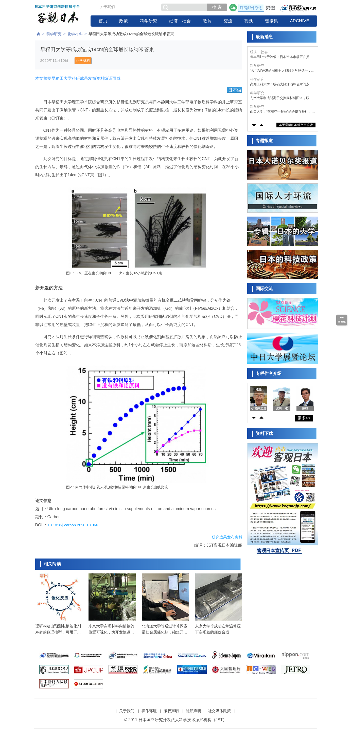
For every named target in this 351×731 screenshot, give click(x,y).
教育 (207, 20)
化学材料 (75, 34)
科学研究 (148, 20)
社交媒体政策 (219, 711)
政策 (123, 20)
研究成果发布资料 (227, 537)
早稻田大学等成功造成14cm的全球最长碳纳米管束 (131, 34)
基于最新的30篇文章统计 (296, 125)
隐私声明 (193, 711)
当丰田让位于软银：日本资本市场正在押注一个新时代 (281, 57)
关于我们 (107, 7)
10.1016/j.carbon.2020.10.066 (72, 525)
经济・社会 (180, 20)
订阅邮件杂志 (251, 8)
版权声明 (171, 711)
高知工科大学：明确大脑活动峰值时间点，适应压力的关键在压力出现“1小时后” (281, 84)
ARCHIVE (299, 20)
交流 (228, 20)
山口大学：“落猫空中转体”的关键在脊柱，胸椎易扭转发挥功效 (282, 112)
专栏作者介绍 (269, 373)
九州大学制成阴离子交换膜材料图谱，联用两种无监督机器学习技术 (281, 98)
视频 (248, 20)
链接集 (271, 20)
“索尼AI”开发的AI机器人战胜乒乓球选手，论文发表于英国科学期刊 (282, 71)
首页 (103, 20)
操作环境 (149, 711)
